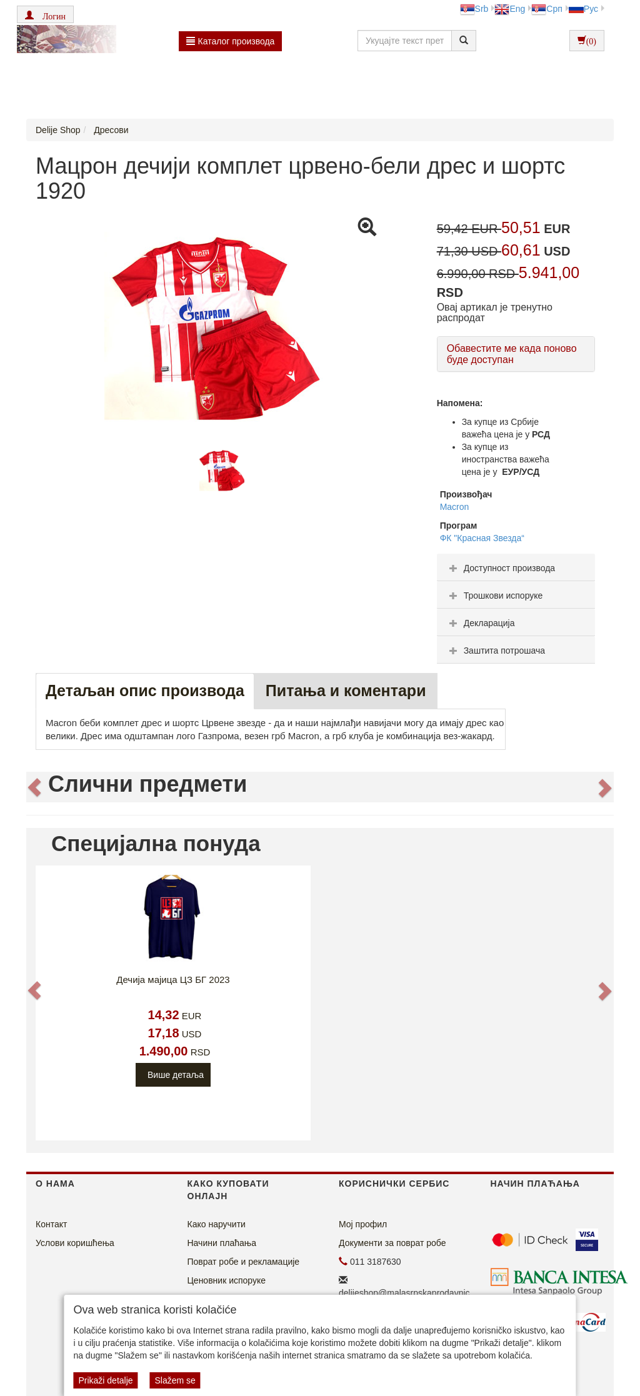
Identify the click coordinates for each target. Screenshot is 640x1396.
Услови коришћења (75, 1243)
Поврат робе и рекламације (244, 1262)
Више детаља (176, 1075)
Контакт (51, 1224)
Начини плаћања (222, 1243)
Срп (546, 9)
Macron (454, 507)
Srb (474, 9)
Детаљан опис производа (145, 690)
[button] (45, 14)
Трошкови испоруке (494, 596)
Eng (509, 9)
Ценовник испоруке (227, 1280)
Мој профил (363, 1224)
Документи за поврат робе (392, 1243)
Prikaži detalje (105, 1380)
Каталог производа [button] (230, 41)
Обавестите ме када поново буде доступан (512, 354)
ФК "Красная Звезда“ (482, 538)
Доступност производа (501, 568)
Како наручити (217, 1224)
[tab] (516, 567)
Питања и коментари (346, 690)
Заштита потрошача (495, 651)
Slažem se (174, 1380)
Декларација (480, 623)
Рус (583, 9)
